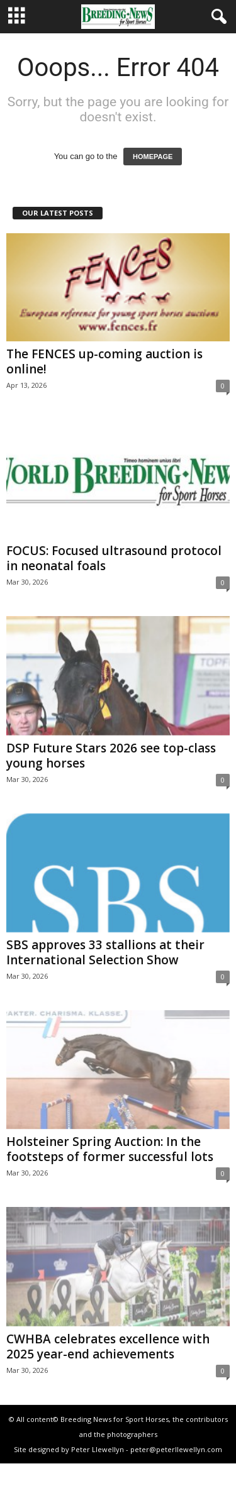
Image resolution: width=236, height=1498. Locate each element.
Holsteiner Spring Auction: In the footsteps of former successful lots (109, 1149)
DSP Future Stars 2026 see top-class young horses (111, 755)
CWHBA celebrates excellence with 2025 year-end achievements (108, 1346)
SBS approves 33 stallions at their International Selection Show (105, 952)
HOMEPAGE (152, 156)
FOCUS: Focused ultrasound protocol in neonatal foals (114, 558)
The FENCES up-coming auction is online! (104, 361)
